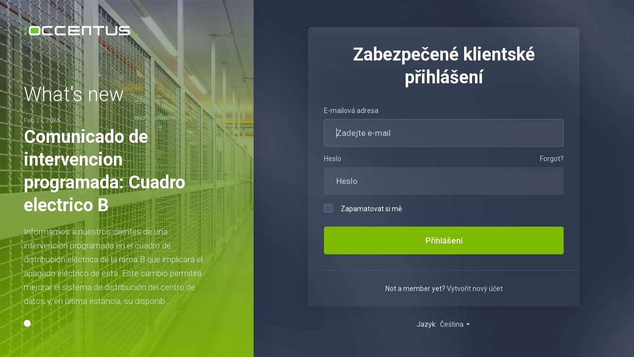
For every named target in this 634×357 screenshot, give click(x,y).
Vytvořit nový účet (475, 289)
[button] (27, 330)
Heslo (332, 159)
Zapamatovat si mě (363, 208)
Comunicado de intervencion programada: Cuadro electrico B (104, 164)
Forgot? (552, 159)
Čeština (455, 324)
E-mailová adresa (351, 111)
